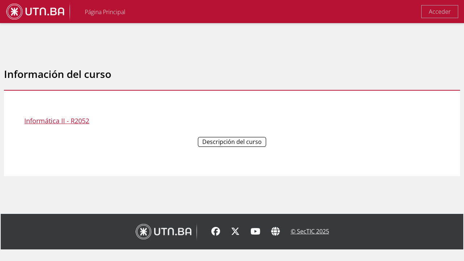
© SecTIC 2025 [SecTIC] (310, 243)
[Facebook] (215, 243)
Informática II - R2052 (73, 120)
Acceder (440, 12)
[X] (235, 243)
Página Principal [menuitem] (105, 12)
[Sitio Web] (275, 243)
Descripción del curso (232, 142)
